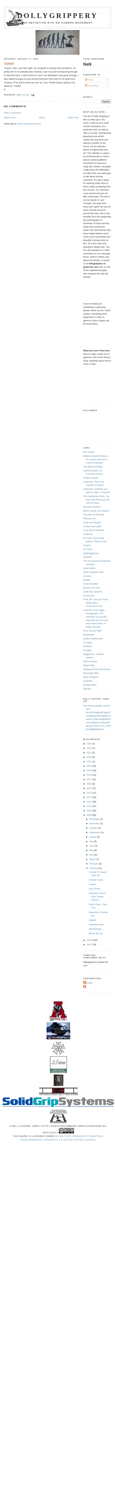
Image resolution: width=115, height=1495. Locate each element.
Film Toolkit (88, 452)
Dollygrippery (57, 16)
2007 (89, 944)
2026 (89, 743)
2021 (89, 761)
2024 (89, 752)
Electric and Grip (91, 587)
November (94, 823)
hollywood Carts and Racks (96, 669)
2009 (89, 815)
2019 (89, 770)
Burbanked (88, 634)
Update (92, 920)
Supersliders (89, 568)
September (95, 832)
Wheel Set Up (95, 933)
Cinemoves (88, 595)
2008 (89, 940)
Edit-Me (87, 688)
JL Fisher (87, 549)
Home (42, 117)
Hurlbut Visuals (90, 478)
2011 (89, 806)
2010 (89, 810)
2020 (89, 766)
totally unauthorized (93, 638)
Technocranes (90, 661)
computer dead (96, 924)
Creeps (92, 884)
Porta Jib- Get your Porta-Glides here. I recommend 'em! (96, 602)
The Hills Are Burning (93, 514)
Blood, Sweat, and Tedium (96, 510)
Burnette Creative (92, 507)
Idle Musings (95, 929)
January (93, 868)
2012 (89, 801)
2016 (89, 784)
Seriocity (87, 646)
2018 (89, 775)
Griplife (86, 580)
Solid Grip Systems (92, 591)
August (93, 837)
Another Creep (96, 880)
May (91, 850)
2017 (89, 779)
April (91, 854)
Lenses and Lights (92, 526)
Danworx (87, 557)
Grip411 (87, 545)
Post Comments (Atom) (29, 123)
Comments (92, 85)
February (94, 863)
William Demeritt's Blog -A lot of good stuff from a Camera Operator (96, 459)
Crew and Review (92, 522)
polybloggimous (91, 553)
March (92, 859)
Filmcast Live (89, 518)
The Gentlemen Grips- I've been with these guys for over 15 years (96, 499)
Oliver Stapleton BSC (93, 572)
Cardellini (88, 681)
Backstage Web (91, 673)
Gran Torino (94, 888)
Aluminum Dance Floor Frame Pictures (97, 896)
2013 (89, 797)
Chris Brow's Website (93, 530)
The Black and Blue (93, 466)
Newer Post (9, 117)
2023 (89, 757)
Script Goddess (91, 583)
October (93, 828)
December (94, 819)
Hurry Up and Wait (92, 630)
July (91, 841)
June (92, 846)
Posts (89, 79)
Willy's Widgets (90, 677)
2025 (89, 748)
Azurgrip (88, 982)
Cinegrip (87, 650)
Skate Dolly (89, 665)
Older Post (73, 117)
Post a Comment (12, 112)
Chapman (88, 534)
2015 (89, 788)
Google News (90, 685)
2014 (89, 792)
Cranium (87, 576)
